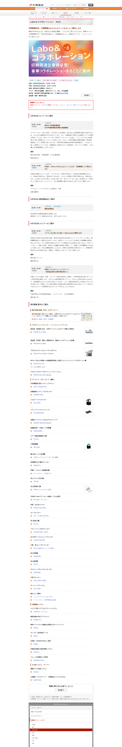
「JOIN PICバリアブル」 (40, 611)
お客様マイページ (57, 8)
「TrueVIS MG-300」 (39, 540)
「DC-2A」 (36, 524)
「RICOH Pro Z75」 (38, 363)
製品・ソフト (55, 12)
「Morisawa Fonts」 (38, 660)
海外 (33, 743)
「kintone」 (36, 672)
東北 (33, 727)
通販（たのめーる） (71, 8)
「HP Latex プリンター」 (40, 499)
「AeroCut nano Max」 (39, 508)
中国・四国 (35, 738)
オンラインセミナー (36, 716)
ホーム (32, 8)
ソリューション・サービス (44, 13)
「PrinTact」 (36, 652)
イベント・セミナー (60, 5)
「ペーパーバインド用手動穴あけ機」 (44, 600)
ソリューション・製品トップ (34, 12)
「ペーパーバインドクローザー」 (43, 597)
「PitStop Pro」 (37, 620)
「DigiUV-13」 (37, 465)
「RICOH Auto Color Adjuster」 (42, 375)
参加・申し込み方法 (36, 711)
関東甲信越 (35, 730)
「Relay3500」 (37, 556)
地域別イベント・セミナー (38, 720)
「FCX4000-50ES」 (38, 413)
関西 (33, 735)
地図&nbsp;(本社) (62, 93)
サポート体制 (88, 12)
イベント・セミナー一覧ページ (69, 105)
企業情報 (85, 8)
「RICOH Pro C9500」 (39, 343)
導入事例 (77, 12)
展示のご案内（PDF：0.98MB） (44, 319)
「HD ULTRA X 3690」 (39, 580)
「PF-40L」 (36, 439)
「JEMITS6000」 (38, 431)
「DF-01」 (35, 564)
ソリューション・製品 (42, 8)
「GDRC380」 (37, 572)
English (74, 5)
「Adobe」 (35, 644)
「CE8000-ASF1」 (38, 394)
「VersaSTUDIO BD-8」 (40, 532)
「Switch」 (35, 628)
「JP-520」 (36, 481)
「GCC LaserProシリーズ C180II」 (43, 548)
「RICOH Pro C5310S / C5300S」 (43, 353)
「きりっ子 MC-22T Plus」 (41, 516)
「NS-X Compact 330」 (40, 386)
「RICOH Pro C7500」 (39, 332)
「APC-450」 (36, 447)
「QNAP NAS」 (37, 680)
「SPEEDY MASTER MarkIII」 (42, 423)
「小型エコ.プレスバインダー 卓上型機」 (45, 457)
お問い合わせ (68, 5)
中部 (33, 732)
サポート (53, 5)
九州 (33, 740)
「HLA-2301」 (37, 403)
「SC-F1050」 (37, 588)
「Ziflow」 (35, 636)
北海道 (33, 724)
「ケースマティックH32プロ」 (42, 473)
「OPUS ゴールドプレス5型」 (42, 489)
